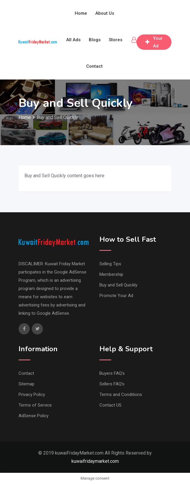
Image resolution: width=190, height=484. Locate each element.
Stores (115, 39)
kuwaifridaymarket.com (95, 461)
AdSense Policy (34, 415)
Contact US (110, 405)
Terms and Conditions (120, 394)
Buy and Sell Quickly (118, 285)
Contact (94, 66)
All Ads (73, 39)
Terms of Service (35, 405)
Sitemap (26, 384)
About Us (104, 13)
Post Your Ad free (154, 42)
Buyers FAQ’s (112, 373)
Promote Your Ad (116, 295)
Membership (111, 274)
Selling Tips (110, 263)
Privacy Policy (32, 394)
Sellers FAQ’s (111, 384)
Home (81, 13)
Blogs (95, 39)
